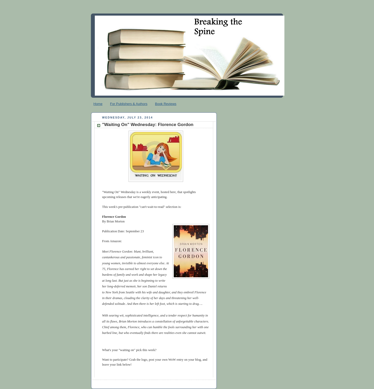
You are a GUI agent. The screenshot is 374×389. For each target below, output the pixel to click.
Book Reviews (165, 104)
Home (98, 104)
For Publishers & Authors (129, 104)
